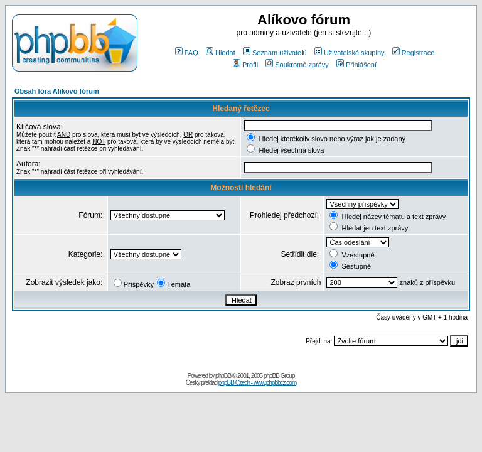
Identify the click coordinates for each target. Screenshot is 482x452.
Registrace (413, 52)
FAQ (186, 52)
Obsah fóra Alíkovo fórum (56, 91)
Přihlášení (356, 64)
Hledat (220, 52)
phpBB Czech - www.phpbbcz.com (257, 382)
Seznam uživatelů (275, 52)
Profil (245, 64)
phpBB (223, 375)
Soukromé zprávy (297, 64)
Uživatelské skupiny (349, 52)
